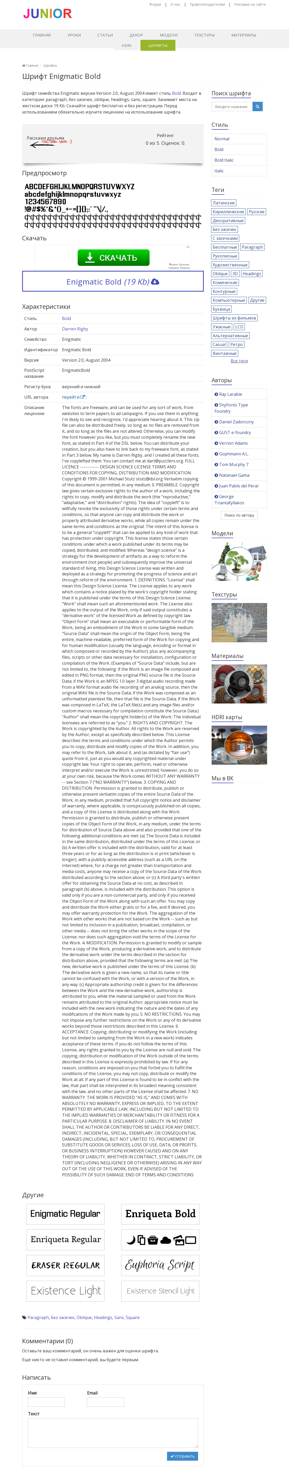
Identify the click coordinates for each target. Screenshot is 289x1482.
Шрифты (158, 45)
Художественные (230, 265)
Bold (176, 93)
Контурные (224, 291)
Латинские (224, 203)
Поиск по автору (239, 515)
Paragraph (38, 1317)
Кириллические (228, 212)
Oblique (84, 1317)
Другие (257, 300)
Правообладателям (207, 4)
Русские (257, 212)
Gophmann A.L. (231, 454)
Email (92, 1393)
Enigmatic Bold (112, 281)
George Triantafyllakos (229, 500)
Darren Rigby (75, 329)
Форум (155, 4)
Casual (219, 344)
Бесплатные (225, 247)
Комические (225, 282)
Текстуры (204, 34)
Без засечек (63, 1317)
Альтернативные (230, 335)
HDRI (127, 45)
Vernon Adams (231, 443)
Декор (136, 34)
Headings (103, 1317)
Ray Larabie (228, 394)
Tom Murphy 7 (231, 464)
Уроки (74, 34)
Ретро (236, 344)
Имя (32, 1393)
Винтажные (225, 353)
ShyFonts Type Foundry (231, 408)
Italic (219, 171)
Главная (42, 34)
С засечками (225, 238)
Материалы (243, 34)
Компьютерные (229, 300)
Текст (34, 1414)
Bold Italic (223, 160)
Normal (221, 139)
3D (235, 274)
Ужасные (222, 327)
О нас (175, 4)
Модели (168, 34)
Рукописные (225, 256)
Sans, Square (127, 1317)
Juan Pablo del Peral (236, 486)
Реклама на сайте (250, 4)
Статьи (105, 34)
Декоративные (228, 220)
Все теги (239, 361)
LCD (239, 327)
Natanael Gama (231, 475)
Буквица (221, 309)
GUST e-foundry (232, 432)
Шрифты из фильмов (234, 318)
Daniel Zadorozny (234, 422)
